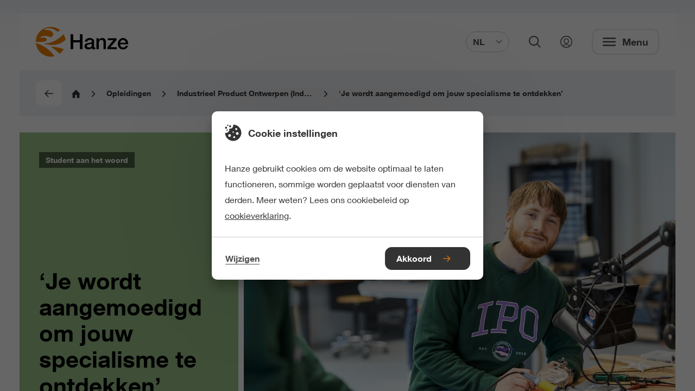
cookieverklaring (257, 215)
